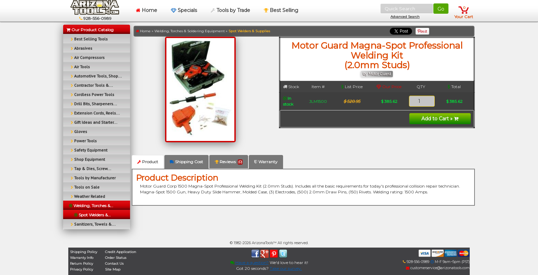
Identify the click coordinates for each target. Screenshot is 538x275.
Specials (184, 10)
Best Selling (281, 10)
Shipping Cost (186, 161)
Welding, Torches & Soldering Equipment (189, 31)
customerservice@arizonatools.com (438, 268)
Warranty (266, 161)
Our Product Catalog (90, 29)
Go (440, 9)
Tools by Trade (230, 10)
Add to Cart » (439, 119)
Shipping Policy (83, 252)
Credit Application (120, 252)
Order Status (115, 257)
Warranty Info (81, 257)
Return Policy (81, 263)
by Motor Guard (377, 74)
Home (146, 10)
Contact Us (114, 263)
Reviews (229, 162)
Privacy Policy (81, 269)
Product (147, 161)
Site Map (112, 269)
